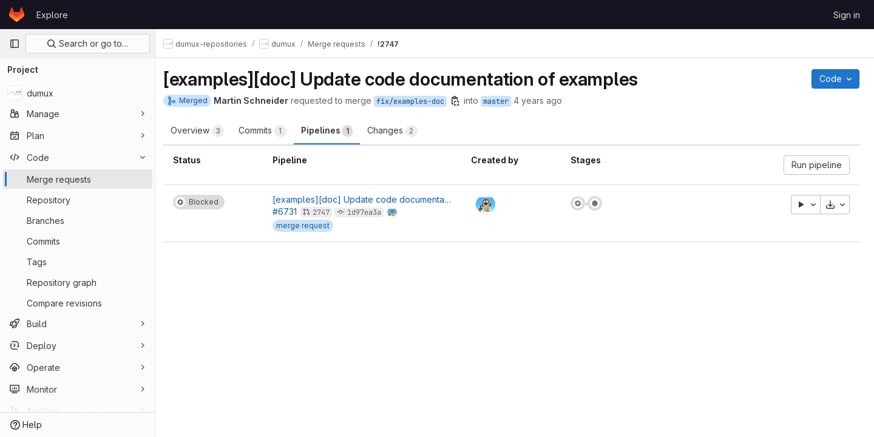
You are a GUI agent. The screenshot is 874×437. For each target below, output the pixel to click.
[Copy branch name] (462, 100)
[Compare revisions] (77, 303)
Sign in (846, 15)
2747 (326, 212)
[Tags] (77, 261)
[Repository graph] (77, 282)
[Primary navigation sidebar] (14, 43)
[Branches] (77, 220)
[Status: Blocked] (205, 202)
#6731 (290, 211)
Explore (52, 15)
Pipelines (333, 131)
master (502, 101)
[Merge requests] (77, 179)
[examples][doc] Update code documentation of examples (397, 199)
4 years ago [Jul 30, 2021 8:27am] (544, 100)
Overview (204, 131)
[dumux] (77, 93)
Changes (399, 131)
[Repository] (77, 199)
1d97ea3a (370, 212)
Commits (269, 131)
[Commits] (77, 241)
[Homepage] (17, 14)
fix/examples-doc (417, 101)
